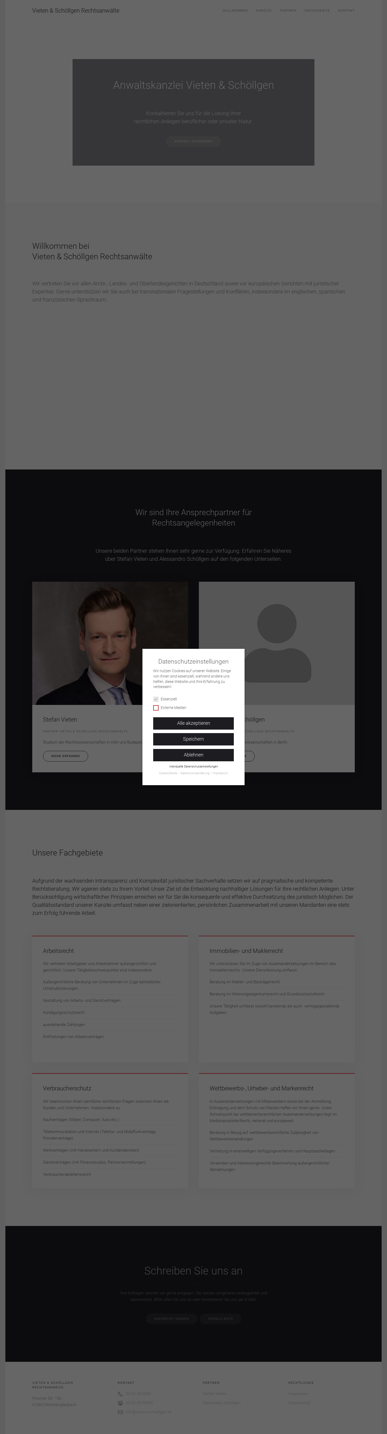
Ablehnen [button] (193, 752)
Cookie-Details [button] (168, 771)
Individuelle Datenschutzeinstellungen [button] (193, 764)
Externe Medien (172, 705)
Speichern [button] (193, 737)
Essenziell (167, 697)
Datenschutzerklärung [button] (195, 771)
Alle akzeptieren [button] (193, 721)
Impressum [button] (220, 771)
